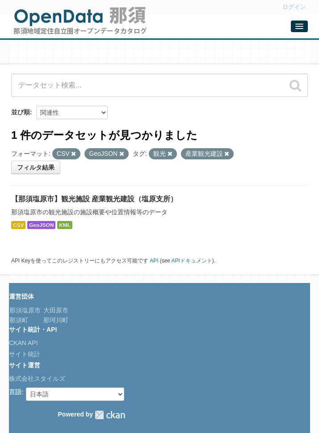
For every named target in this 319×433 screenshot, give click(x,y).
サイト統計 (24, 354)
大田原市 (55, 310)
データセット (36, 52)
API (154, 261)
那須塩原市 (25, 310)
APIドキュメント (192, 261)
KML (65, 225)
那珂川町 (55, 320)
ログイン (294, 7)
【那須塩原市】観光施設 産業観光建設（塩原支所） (94, 199)
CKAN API (23, 342)
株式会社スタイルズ (37, 378)
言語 (15, 392)
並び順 (20, 112)
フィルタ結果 (36, 167)
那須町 (18, 320)
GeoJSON (41, 225)
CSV (18, 225)
